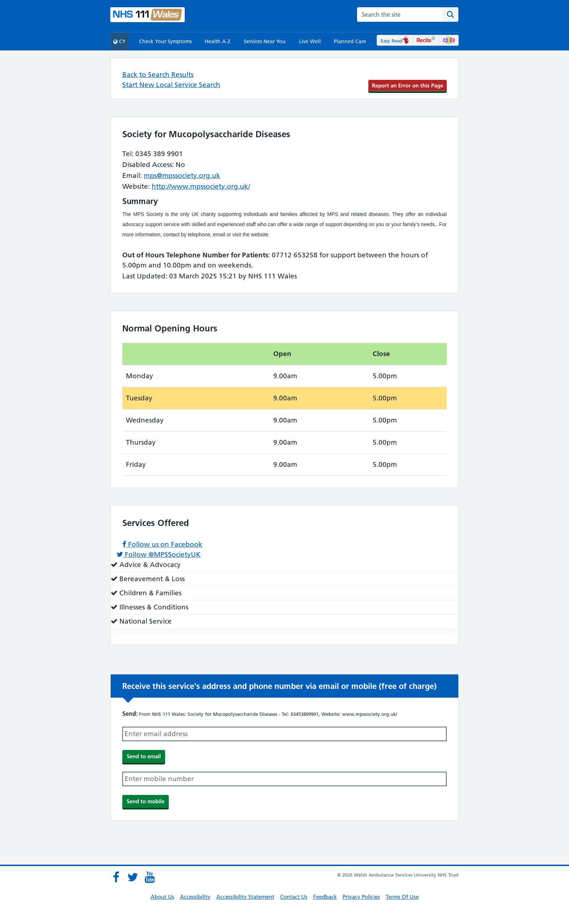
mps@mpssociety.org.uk (182, 175)
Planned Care (350, 41)
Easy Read (395, 41)
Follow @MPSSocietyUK (158, 554)
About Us (162, 896)
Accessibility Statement (245, 896)
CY (119, 41)
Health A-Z (217, 41)
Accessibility (195, 896)
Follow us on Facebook (162, 544)
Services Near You (265, 41)
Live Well (310, 41)
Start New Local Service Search (171, 85)
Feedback (325, 896)
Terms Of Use (402, 896)
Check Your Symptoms (165, 41)
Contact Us (293, 896)
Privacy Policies (361, 896)
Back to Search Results (157, 74)
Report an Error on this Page (407, 85)
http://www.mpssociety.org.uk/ (201, 186)
